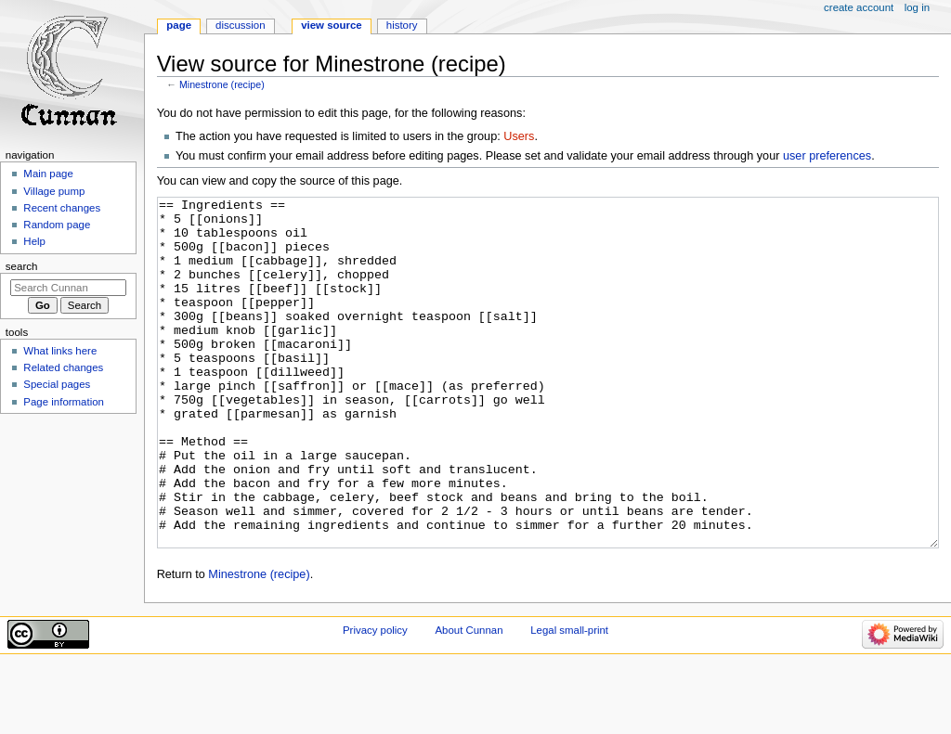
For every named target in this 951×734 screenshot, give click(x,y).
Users (518, 136)
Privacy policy (375, 699)
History (402, 25)
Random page (56, 224)
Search (22, 266)
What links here (60, 350)
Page (178, 25)
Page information (63, 401)
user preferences (827, 155)
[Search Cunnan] (68, 287)
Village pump (54, 191)
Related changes (63, 367)
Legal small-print (569, 699)
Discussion (240, 25)
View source (331, 25)
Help (34, 241)
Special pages (56, 384)
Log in (917, 7)
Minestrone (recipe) (222, 84)
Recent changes (61, 207)
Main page (48, 173)
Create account (858, 7)
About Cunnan (468, 699)
